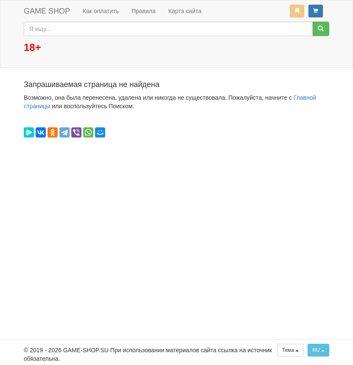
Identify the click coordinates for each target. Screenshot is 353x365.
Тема (290, 350)
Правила (144, 11)
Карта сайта (185, 11)
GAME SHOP (47, 11)
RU (318, 350)
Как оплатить (101, 11)
